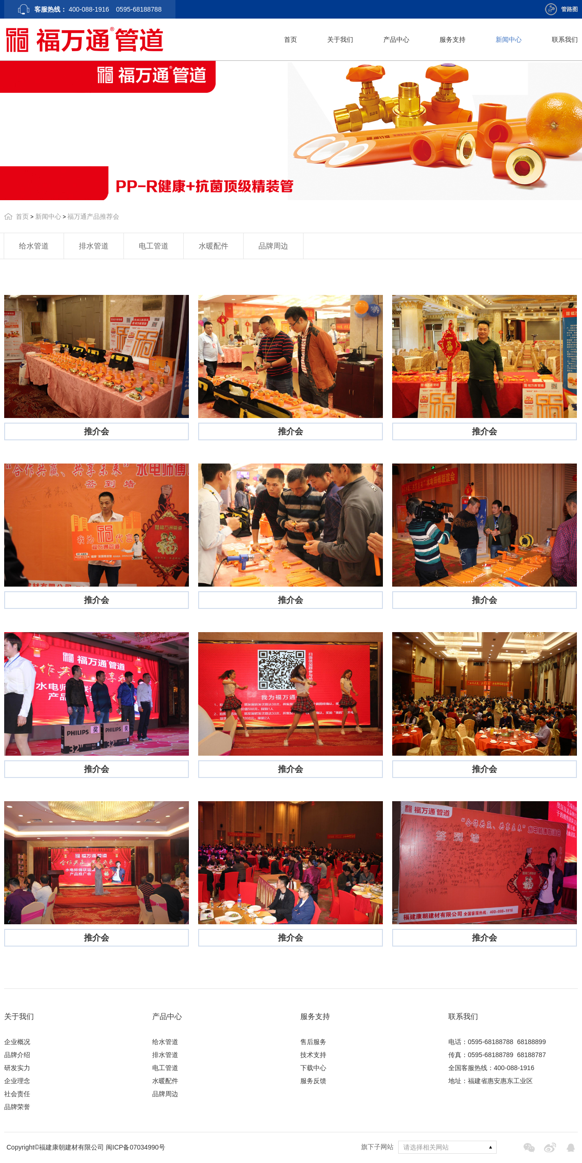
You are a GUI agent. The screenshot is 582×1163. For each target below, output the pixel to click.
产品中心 (396, 39)
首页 (290, 39)
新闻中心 (509, 39)
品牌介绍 (17, 1054)
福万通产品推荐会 (93, 216)
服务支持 (453, 39)
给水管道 (34, 246)
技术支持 (313, 1054)
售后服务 (313, 1041)
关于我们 (340, 39)
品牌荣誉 (17, 1107)
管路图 (569, 9)
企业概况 (17, 1041)
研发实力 (17, 1068)
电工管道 (153, 246)
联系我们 (565, 39)
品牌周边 (273, 246)
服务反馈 (313, 1081)
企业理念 (17, 1081)
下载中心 (313, 1068)
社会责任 (17, 1094)
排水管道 (94, 246)
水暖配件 (213, 246)
